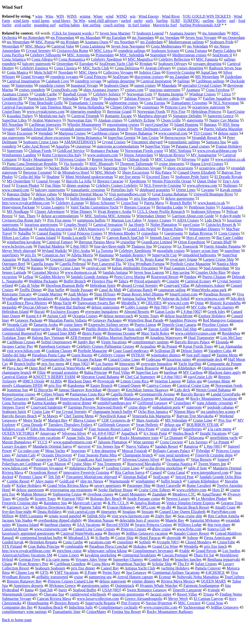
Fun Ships (53, 185)
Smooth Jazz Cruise (165, 238)
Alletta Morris (82, 255)
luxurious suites (179, 359)
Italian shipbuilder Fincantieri (135, 268)
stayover (84, 446)
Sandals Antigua (115, 272)
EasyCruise (236, 111)
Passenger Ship (139, 485)
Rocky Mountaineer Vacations (213, 398)
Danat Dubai (207, 181)
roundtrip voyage (88, 81)
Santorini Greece (221, 116)
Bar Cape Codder (229, 238)
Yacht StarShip (189, 364)
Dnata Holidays (49, 512)
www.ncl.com (178, 303)
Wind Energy (149, 16)
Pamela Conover (208, 568)
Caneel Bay (110, 568)
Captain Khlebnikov (203, 481)
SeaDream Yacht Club (116, 64)
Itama (29, 590)
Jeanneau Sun (17, 390)
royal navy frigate (183, 259)
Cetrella (22, 498)
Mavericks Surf (165, 25)
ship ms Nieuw (91, 481)
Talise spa (194, 381)
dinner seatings (78, 185)
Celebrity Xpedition (106, 59)
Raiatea (37, 268)
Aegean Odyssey (158, 68)
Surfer (221, 21)
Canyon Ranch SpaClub (125, 238)
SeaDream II (222, 55)
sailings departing (121, 81)
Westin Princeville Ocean (171, 181)
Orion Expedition (191, 242)
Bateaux (210, 124)
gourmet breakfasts (38, 298)
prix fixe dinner (83, 568)
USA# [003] (111, 590)
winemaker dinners (165, 355)
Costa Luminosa (92, 46)
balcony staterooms (50, 190)
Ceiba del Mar (29, 177)
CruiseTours (11, 111)
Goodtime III (12, 98)
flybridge (203, 451)
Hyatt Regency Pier (33, 564)
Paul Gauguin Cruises (181, 268)
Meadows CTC (184, 494)
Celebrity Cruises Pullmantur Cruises (105, 346)
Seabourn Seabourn (50, 568)
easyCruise (191, 225)
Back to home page (17, 620)
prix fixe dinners (147, 198)
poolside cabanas (220, 407)
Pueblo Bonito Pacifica (104, 329)
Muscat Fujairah (134, 451)
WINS (72, 16)
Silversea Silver (74, 433)
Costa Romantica (72, 59)
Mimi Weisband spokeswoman (89, 177)
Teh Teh (54, 477)
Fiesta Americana (217, 538)
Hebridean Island (15, 311)
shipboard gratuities (155, 190)
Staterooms (24, 85)
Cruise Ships (81, 464)
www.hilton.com (15, 468)
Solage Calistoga (115, 198)
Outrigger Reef (13, 264)
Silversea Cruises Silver (140, 459)
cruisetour (83, 146)
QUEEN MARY (213, 581)
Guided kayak (12, 542)
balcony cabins (168, 98)
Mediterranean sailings (186, 42)
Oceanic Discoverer (56, 455)
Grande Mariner (50, 294)
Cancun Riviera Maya (54, 599)
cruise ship (168, 429)
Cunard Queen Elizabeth (197, 172)
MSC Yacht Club (96, 68)
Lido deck (182, 390)
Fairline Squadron (217, 98)
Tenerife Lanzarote (187, 590)
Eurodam (86, 64)
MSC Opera (88, 72)
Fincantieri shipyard (147, 142)
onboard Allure (13, 329)
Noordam (65, 72)
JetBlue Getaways (225, 607)
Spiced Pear (184, 477)
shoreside (174, 538)
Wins (49, 16)
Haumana (106, 255)
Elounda (222, 342)
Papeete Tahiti (90, 507)
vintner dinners (143, 581)
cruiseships (149, 233)
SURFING (191, 21)
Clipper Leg (25, 572)
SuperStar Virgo (157, 146)
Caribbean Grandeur (70, 564)
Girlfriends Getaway (114, 425)
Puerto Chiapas (214, 277)
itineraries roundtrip (85, 111)
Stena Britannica (89, 138)
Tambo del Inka (14, 355)
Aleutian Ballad (135, 477)
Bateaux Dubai (18, 194)
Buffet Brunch (75, 281)
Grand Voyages (33, 77)
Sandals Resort (166, 446)
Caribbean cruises (105, 133)
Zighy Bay (163, 516)
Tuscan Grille (158, 329)
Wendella (191, 546)
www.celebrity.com (191, 490)
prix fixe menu (52, 364)
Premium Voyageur (48, 468)
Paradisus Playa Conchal (108, 546)
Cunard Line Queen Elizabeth (182, 512)
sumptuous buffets (91, 220)
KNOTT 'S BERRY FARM (54, 377)
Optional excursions (217, 368)
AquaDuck (129, 433)
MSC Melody (105, 172)
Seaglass (129, 512)
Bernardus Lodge (169, 207)
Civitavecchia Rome (72, 51)
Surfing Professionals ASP (200, 25)
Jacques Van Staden (17, 520)
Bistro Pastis (91, 333)
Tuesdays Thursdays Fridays (70, 425)
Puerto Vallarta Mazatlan (223, 129)
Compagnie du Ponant (224, 364)
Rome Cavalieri (199, 485)
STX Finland (12, 546)
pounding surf (45, 25)
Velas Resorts (201, 459)
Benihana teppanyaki (223, 559)
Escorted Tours (158, 177)
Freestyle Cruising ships (214, 455)
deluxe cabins (46, 194)
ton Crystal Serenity (71, 412)
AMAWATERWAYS (80, 142)
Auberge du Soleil (175, 298)
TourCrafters (234, 577)
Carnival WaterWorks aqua (81, 533)
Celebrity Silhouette (45, 55)
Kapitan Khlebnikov (180, 368)
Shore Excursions (135, 172)
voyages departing (207, 64)
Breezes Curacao (110, 181)
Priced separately (147, 281)
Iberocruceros (175, 138)
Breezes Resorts (66, 603)
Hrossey (113, 390)
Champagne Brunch (113, 129)
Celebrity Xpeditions (135, 251)
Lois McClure (231, 338)
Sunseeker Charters (128, 559)
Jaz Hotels (136, 225)
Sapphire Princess (183, 320)
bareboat (170, 372)
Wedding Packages (43, 281)
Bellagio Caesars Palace (171, 451)
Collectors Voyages (118, 72)
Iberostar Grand (119, 111)
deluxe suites (228, 133)
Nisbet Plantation (163, 225)
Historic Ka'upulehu (225, 303)
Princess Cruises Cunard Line (71, 581)
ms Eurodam (116, 38)
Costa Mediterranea (166, 46)
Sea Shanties (175, 459)
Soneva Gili (216, 529)
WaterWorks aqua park (209, 290)
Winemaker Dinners (204, 229)
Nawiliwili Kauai (113, 416)
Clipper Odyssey (123, 107)
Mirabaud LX (78, 538)
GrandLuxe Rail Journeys (96, 459)
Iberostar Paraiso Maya (97, 242)
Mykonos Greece (62, 585)
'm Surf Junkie (139, 25)
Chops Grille (171, 120)
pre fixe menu (129, 177)
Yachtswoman (194, 607)
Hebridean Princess (206, 111)
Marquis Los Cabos (126, 220)
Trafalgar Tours (14, 338)
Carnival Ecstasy (198, 281)
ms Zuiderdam (151, 42)
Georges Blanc (219, 381)
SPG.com (148, 507)
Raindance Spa (55, 503)
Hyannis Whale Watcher (159, 585)
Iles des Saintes (68, 329)
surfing (208, 21)
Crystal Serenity (38, 51)
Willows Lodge (190, 525)
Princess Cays (175, 107)
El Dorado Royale (228, 177)
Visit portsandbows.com (127, 194)
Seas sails (134, 329)
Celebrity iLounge (70, 203)
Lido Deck (213, 220)
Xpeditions (137, 181)
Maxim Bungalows (16, 442)
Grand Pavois (206, 551)
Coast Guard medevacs (131, 351)
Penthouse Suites (202, 207)
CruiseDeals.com (64, 90)
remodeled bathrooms (199, 255)
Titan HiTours (105, 294)
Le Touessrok (187, 246)
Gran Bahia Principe (44, 546)
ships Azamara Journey (101, 90)
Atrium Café (56, 316)
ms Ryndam (70, 42)
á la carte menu (58, 559)
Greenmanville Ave (57, 359)
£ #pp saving (180, 272)
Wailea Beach (183, 433)
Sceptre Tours (45, 498)
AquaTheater (212, 494)
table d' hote (197, 468)
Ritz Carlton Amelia (223, 516)
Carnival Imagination (23, 81)
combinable (74, 546)
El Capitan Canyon (208, 599)
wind (109, 16)
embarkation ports (166, 407)
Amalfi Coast (225, 507)
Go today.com (28, 451)
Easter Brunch (101, 385)
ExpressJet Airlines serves (108, 325)
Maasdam (169, 85)
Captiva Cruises (159, 385)
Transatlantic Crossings (189, 103)
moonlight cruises (171, 251)
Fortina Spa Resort (126, 612)
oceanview (44, 459)
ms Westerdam (18, 42)
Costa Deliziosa (127, 68)
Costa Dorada (32, 425)
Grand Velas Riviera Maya (67, 485)
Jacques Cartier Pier (17, 346)
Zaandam (159, 494)
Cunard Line (44, 398)
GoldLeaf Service (71, 151)
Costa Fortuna (196, 51)
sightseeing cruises (123, 103)
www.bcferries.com (17, 246)
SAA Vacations (89, 525)
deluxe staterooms (105, 307)
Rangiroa (191, 446)
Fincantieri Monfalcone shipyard (91, 477)
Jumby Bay (86, 342)
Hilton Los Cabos (15, 238)
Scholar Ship (162, 564)
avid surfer (23, 25)
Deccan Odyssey (35, 307)
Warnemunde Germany (20, 594)
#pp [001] (161, 307)
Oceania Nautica (179, 464)
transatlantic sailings (184, 142)
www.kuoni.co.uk (211, 203)
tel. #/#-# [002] (103, 433)
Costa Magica (17, 72)
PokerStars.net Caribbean (21, 464)
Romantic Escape (118, 116)
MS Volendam (176, 420)
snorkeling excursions (55, 229)
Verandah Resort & (206, 138)
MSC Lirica (103, 51)
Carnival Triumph (85, 116)
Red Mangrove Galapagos (223, 320)
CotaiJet (172, 281)
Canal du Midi (110, 290)
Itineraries (127, 364)
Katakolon (106, 438)
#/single (214, 590)
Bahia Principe (95, 372)
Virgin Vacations (114, 342)
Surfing (162, 21)
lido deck (238, 298)
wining (85, 16)
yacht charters (223, 307)
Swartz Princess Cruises (153, 525)
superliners (10, 255)
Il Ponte (91, 572)
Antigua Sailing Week (139, 298)
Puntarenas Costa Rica (87, 394)
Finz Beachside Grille (46, 103)
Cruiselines (182, 403)
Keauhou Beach (50, 607)
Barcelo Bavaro (193, 394)
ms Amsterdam (213, 33)
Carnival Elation (14, 377)
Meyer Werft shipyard (19, 251)
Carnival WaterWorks (68, 368)
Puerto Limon (145, 325)
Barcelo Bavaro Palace (192, 342)
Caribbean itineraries (45, 124)
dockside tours (86, 168)
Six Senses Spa (108, 446)
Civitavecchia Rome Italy (22, 220)
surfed (126, 21)
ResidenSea (231, 333)
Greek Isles (216, 311)
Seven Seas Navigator (128, 46)
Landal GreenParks (225, 394)
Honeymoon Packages (77, 398)
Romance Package (105, 151)
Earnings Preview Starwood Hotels (95, 407)
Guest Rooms (82, 355)
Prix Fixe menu (59, 220)
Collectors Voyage (147, 168)
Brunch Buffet (181, 203)
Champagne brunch (138, 455)
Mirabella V (130, 303)
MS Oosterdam (18, 181)
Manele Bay (174, 520)
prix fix (30, 255)
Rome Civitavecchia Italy (62, 155)
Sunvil (180, 307)
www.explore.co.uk (230, 159)
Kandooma (76, 385)
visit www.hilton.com (23, 351)
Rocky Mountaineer (37, 159)
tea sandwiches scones (218, 412)
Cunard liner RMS (62, 333)
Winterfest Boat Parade (145, 320)
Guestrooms (173, 233)
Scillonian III (165, 351)
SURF (175, 21)
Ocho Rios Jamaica (153, 412)
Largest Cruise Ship (218, 259)
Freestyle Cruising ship (20, 503)
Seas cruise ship (190, 516)
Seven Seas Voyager (201, 38)
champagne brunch (16, 372)
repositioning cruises (123, 124)
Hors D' (218, 490)
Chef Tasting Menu (79, 416)
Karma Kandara (44, 403)
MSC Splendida (132, 55)
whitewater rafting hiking (107, 551)
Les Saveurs (198, 442)
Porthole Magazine (92, 351)
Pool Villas (121, 372)
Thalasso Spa (141, 246)
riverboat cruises (100, 494)
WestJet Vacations (16, 459)
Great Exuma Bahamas (170, 194)
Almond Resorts (136, 311)
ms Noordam (124, 42)
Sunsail (77, 429)
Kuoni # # (33, 316)
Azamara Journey (182, 33)
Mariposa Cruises (71, 133)
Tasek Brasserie (147, 368)
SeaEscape (161, 477)
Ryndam (146, 64)
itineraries (108, 512)
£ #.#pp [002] (191, 311)
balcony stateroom (36, 64)
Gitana (7, 564)
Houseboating (38, 603)
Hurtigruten (109, 398)
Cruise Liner (202, 420)
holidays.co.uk (13, 429)
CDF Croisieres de (116, 420)
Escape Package (89, 359)
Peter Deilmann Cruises (152, 129)
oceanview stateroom (208, 107)
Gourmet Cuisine (63, 259)
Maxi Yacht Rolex (155, 333)
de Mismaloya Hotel (73, 172)
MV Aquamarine (204, 155)
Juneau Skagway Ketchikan (80, 390)
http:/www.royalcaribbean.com (26, 203)
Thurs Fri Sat (204, 555)
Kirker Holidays (29, 485)
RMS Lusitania (31, 516)
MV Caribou (193, 372)
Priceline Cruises (215, 325)
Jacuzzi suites (160, 594)
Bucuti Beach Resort (193, 507)
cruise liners (73, 325)
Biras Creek (125, 259)
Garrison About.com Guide (193, 216)
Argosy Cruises (159, 220)
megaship (9, 307)
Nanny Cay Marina (224, 120)
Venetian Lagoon (167, 381)
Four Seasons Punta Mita (97, 455)
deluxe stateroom (113, 581)
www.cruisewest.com (50, 529)
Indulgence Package (84, 468)
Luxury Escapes (14, 446)
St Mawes (50, 416)
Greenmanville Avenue (157, 394)
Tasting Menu (227, 355)
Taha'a (123, 281)
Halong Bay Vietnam (48, 338)
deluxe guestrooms (179, 198)
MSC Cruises (165, 159)
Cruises (104, 259)
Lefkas (28, 277)
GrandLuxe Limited (156, 242)
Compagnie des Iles (17, 607)
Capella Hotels (122, 394)
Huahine (53, 177)
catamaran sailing (172, 290)
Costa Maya (101, 564)
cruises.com (134, 90)
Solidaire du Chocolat (19, 359)
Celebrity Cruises (111, 355)
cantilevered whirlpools (88, 594)
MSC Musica (35, 46)
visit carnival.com (81, 512)
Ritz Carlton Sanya (130, 472)
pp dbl (166, 507)
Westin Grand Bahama (213, 390)
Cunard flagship (49, 233)
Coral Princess (95, 77)
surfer (138, 21)
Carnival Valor (62, 46)
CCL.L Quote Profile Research (161, 211)
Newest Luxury (178, 498)
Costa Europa (154, 103)
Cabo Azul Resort (36, 146)
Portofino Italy (122, 190)
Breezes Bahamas (138, 133)
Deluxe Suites (191, 351)
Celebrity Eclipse (141, 120)
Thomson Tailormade (136, 164)
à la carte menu (219, 429)
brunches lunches (188, 559)
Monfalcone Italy (52, 116)
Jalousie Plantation (112, 442)
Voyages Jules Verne (91, 559)
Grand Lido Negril (141, 229)
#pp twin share (218, 525)
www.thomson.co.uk (81, 272)
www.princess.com (210, 298)
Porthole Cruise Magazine (190, 264)
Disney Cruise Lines (64, 268)
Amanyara (48, 433)
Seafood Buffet (84, 590)
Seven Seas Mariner (115, 33)
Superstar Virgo (115, 168)
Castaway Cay (18, 507)
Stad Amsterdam (216, 268)
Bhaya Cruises (84, 420)
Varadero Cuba (220, 351)
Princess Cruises (133, 529)
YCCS (42, 442)
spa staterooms (13, 138)
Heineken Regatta (43, 542)
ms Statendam (143, 38)
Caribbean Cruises (21, 342)
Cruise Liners (68, 555)
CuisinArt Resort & (221, 225)
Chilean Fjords (40, 151)
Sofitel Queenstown (56, 342)
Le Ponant (221, 442)
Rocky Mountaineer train (139, 438)
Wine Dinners (81, 211)
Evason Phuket (27, 185)
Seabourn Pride (221, 42)
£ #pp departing (104, 451)
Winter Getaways (15, 398)
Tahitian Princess (137, 98)
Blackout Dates (80, 381)
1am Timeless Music (56, 107)
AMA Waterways (91, 229)
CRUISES (154, 303)
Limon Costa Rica (134, 381)
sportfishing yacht (224, 438)
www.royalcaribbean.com (217, 151)
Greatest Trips (231, 503)
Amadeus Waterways (166, 338)
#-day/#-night (230, 216)
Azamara (193, 90)
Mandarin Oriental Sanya (52, 446)
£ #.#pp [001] (171, 377)
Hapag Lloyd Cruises (206, 164)
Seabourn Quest (116, 85)
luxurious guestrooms (41, 225)
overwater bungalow (156, 364)
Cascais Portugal (175, 555)
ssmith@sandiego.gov (114, 403)
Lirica (226, 94)
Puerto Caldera (224, 51)
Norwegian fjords (228, 385)
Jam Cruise (150, 138)
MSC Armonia (78, 55)
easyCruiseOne (157, 124)
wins (38, 16)
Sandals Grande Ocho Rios (220, 477)
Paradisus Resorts (217, 294)
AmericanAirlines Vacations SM (27, 555)
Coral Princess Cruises (84, 233)
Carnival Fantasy (59, 242)
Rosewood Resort (164, 277)
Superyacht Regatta (100, 603)
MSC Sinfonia (180, 151)
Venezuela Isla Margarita (151, 416)
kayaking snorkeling (100, 555)
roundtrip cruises (52, 85)
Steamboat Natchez (131, 564)
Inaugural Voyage (84, 85)
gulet (205, 159)
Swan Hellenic (147, 425)
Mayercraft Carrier (87, 503)
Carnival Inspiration (155, 81)
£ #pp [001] (213, 446)
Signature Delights (187, 116)
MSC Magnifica (140, 59)
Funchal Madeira (51, 246)
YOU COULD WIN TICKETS (207, 16)
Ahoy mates (44, 481)
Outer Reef (37, 368)
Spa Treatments (109, 464)
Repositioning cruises (18, 394)
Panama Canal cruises (192, 146)
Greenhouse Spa (14, 198)
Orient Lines (185, 190)
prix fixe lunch (215, 546)
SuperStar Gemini (121, 138)
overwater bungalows (101, 311)
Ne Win (79, 21)
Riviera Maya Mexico (178, 581)
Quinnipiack (124, 585)
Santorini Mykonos (205, 520)
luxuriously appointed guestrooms (28, 533)
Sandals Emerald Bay (37, 129)
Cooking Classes (59, 351)
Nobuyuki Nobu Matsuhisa (198, 577)
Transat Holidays (229, 146)
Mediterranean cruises (189, 55)
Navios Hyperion (159, 603)
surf (232, 21)
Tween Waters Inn (212, 464)
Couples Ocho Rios (210, 272)
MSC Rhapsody (101, 164)
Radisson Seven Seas (225, 68)
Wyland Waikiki (54, 251)
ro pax (87, 259)
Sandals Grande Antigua (89, 277)
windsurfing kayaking (24, 242)
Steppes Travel (13, 407)
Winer (98, 16)
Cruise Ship (124, 538)
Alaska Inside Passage (76, 298)
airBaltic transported (52, 577)
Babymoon (107, 298)
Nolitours (230, 185)
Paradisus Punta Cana (49, 355)
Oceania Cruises (85, 316)
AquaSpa (62, 146)
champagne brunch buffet (112, 412)
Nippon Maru (184, 412)
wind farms (40, 21)
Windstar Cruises (202, 94)
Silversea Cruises (72, 159)
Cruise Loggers (52, 207)
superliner (232, 251)
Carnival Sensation (108, 225)
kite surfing (92, 25)
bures (63, 590)
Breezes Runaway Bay (24, 581)
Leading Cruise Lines (123, 468)
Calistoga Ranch (139, 290)
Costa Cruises (229, 233)
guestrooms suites (95, 585)
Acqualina (148, 346)
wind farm (21, 21)
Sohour (192, 538)
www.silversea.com (202, 185)
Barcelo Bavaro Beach (19, 416)
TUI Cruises (202, 133)
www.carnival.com (172, 133)
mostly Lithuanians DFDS (22, 385)
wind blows (61, 21)
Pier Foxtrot (130, 603)
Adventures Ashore (210, 285)
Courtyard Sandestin (46, 407)
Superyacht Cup (164, 255)
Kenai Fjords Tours (198, 346)
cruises (116, 229)
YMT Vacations (66, 572)
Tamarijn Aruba (45, 325)
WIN (60, 16)
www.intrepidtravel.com (209, 472)
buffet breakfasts (83, 198)
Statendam (158, 55)
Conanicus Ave (53, 255)
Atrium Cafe (26, 455)
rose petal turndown (174, 455)
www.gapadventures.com (72, 442)
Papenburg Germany (55, 346)
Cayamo (207, 190)
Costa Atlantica (14, 59)
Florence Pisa (102, 281)
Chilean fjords (138, 159)
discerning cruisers (148, 77)
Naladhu (24, 233)
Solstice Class (150, 72)
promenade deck (209, 359)
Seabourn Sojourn (165, 51)
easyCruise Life (200, 377)
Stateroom (15, 151)
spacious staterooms (164, 90)
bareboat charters (58, 525)
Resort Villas (187, 594)
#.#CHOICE (215, 572)
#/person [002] (73, 498)
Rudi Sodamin (33, 259)
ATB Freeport (80, 338)
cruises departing (190, 68)
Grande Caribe (45, 94)
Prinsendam (104, 55)
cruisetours (150, 107)
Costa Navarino (14, 403)
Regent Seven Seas (106, 159)
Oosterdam (64, 64)
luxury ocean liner (205, 251)
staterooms (194, 120)
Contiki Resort (18, 481)
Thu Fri (183, 564)
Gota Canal (176, 472)
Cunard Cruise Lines (124, 359)
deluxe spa (172, 425)
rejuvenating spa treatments (71, 490)
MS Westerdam (207, 77)
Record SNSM (117, 525)
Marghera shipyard (152, 116)
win (133, 16)
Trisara (208, 594)
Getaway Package (28, 320)
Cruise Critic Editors (154, 490)
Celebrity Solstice (107, 94)
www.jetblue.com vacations (39, 438)
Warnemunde (119, 481)
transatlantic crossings (88, 190)
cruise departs (187, 129)
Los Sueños (231, 551)
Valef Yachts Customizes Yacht (94, 207)
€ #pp (96, 238)
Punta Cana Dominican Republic (32, 164)
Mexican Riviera (172, 155)
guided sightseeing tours (110, 368)
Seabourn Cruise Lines (40, 142)
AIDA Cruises (188, 220)
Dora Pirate (146, 429)
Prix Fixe (178, 111)
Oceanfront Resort (43, 472)
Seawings (78, 451)
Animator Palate (171, 398)
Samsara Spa (216, 142)
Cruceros (165, 246)
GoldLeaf (67, 481)
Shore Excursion (19, 133)
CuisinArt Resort (15, 529)
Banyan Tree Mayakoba (195, 416)
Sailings (183, 81)
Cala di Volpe (29, 285)
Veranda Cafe (17, 325)
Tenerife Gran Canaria (179, 325)
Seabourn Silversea (206, 211)
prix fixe (55, 385)
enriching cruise (69, 551)
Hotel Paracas (150, 538)
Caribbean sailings (210, 81)
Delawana (196, 438)
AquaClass (209, 72)
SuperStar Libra (14, 120)
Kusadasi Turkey (20, 116)
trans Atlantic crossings (215, 403)
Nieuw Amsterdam (138, 155)
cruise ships (137, 407)
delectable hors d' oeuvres (139, 520)
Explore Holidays (211, 316)
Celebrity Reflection (174, 59)
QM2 (21, 268)
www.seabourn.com (102, 155)
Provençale (106, 381)
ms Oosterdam (233, 38)
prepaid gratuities (64, 372)
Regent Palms (172, 229)
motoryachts (40, 329)
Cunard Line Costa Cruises (94, 529)
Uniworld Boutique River (213, 194)
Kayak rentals (230, 190)
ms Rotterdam (34, 38)
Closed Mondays (198, 542)
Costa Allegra (42, 59)
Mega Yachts (55, 451)
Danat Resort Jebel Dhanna (142, 294)
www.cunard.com (15, 190)
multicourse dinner (77, 403)
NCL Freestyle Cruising (162, 185)
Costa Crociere (171, 442)
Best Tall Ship (186, 329)
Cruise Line (41, 412)
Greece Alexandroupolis (143, 599)
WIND (121, 16)
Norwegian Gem (139, 94)
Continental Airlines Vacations (176, 572)
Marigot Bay (57, 420)
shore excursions (180, 168)
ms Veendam (169, 38)
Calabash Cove (57, 81)
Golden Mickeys (52, 277)
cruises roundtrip (32, 90)
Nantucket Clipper (42, 98)
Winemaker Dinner (151, 216)
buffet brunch (171, 481)
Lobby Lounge (136, 307)
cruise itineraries (171, 164)
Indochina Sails (81, 607)
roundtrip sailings (131, 51)
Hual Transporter (201, 338)
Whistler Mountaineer (84, 124)
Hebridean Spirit (103, 285)
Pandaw (190, 277)
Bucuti (39, 311)
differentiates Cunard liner (22, 168)
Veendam (45, 133)
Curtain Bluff (221, 242)
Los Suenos (104, 364)
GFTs (44, 572)
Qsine (199, 303)
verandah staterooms (76, 129)
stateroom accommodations (118, 146)
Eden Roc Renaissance (48, 429)
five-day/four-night (16, 512)
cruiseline (127, 242)
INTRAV (138, 355)
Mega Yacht (62, 303)
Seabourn (111, 98)
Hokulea (140, 546)
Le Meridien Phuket (211, 498)
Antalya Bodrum (147, 503)
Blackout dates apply (225, 372)
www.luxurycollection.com (98, 599)
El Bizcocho (43, 390)
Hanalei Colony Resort (191, 533)
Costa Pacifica (13, 55)
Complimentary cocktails (118, 607)
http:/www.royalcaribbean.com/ (26, 551)
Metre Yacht (32, 420)
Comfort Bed (159, 559)
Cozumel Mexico (45, 272)
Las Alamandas (230, 346)
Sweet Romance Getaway (147, 590)
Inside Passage (81, 290)
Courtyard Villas (176, 285)
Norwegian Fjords (151, 111)
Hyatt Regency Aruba (114, 211)
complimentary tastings (150, 342)
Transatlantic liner (67, 612)
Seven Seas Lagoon (149, 272)
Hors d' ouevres (198, 238)
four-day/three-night (109, 246)
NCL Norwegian (226, 103)
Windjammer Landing (19, 155)
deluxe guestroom (30, 490)
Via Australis (73, 164)
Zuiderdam (233, 77)
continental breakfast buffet (41, 538)
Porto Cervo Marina (129, 277)
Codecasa (153, 359)
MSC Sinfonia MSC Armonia (108, 216)
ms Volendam (197, 46)
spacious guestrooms (128, 594)
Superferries (192, 429)
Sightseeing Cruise (67, 494)
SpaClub (46, 590)
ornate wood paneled (65, 516)
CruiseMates (96, 612)
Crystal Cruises (113, 142)
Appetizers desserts (28, 585)
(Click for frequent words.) (73, 33)
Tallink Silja (96, 516)
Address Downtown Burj (54, 507)
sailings (191, 98)
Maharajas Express (139, 398)
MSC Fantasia (207, 59)
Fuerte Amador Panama (222, 246)
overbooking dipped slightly (60, 520)
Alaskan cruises (110, 120)
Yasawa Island (27, 525)
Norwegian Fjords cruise (144, 151)
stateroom (194, 407)
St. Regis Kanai (152, 259)
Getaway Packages (107, 320)
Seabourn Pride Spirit (192, 177)
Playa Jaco (15, 368)
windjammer (145, 481)
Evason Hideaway (121, 507)
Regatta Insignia (170, 94)
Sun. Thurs (26, 216)
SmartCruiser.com (184, 294)
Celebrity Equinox (34, 68)
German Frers (29, 559)
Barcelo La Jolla (79, 181)
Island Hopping (186, 124)
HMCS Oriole (33, 381)
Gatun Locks (165, 311)
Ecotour (165, 577)
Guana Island (45, 238)
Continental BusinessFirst (22, 333)
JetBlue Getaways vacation (147, 533)
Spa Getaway (136, 572)
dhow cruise (161, 529)
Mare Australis (147, 420)
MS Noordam (12, 124)
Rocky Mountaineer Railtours (170, 612)
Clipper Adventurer (50, 211)
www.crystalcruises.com (45, 111)
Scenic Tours (149, 316)
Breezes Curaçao (137, 207)
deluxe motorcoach (118, 316)
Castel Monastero (132, 494)
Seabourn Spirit (14, 412)
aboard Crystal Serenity (139, 285)
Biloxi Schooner (102, 203)
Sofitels (145, 542)
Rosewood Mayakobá (144, 464)
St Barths (102, 538)
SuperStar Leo (147, 372)
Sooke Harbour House (115, 490)
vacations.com (100, 542)
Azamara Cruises (15, 94)
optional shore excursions (50, 138)
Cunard (156, 472)
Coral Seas (214, 603)
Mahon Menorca (34, 494)
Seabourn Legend (149, 33)
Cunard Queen (129, 385)
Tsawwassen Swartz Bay (96, 303)
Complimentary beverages (153, 551)
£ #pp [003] (79, 246)
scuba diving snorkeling (163, 468)
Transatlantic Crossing (86, 103)
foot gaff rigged (198, 355)
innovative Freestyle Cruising (86, 472)
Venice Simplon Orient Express (190, 503)
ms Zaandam (179, 77)
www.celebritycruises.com (195, 333)
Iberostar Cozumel (37, 172)
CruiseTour (129, 203)
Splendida (70, 98)
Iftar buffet (56, 290)
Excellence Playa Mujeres (27, 303)
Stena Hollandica (91, 107)
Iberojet (114, 533)
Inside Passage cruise (143, 498)
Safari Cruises (206, 564)
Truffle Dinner (30, 290)
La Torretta (104, 251)
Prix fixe (225, 420)
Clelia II (64, 459)
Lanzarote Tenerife (217, 329)
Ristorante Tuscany (17, 294)
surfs (149, 21)
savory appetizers (107, 485)
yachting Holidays (175, 568)
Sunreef (223, 459)
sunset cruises (144, 85)
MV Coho (198, 307)
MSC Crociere (189, 603)
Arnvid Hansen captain (135, 577)
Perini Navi (111, 572)
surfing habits (69, 25)
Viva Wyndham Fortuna (145, 264)
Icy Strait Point (155, 433)
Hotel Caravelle (168, 485)
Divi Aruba (81, 251)
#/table (184, 551)
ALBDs (56, 381)
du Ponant (169, 346)
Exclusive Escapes (64, 311)
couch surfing (114, 25)
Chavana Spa (54, 594)
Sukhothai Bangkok (17, 229)
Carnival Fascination (18, 107)
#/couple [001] (168, 542)
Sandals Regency (132, 255)
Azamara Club (232, 207)
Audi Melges (78, 294)
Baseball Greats (75, 94)
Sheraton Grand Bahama (100, 377)
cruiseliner (125, 542)
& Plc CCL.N (118, 503)
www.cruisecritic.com (160, 607)
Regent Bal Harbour (69, 307)
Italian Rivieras (201, 233)
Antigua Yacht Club (139, 568)
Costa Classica (65, 68)
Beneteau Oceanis (121, 333)
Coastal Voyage (48, 181)
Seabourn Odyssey (172, 64)
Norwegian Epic (79, 120)
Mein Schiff (43, 72)
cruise (78, 577)
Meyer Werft (178, 599)
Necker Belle (59, 168)
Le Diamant (173, 438)
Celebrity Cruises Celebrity (117, 185)
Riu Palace (163, 172)
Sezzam (147, 512)
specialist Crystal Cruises (202, 85)
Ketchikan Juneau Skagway (147, 390)
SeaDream (121, 77)
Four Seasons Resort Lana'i (110, 429)
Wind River (171, 16)
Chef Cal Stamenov (140, 377)
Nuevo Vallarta (137, 446)
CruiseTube (226, 542)
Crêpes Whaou (52, 394)
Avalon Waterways (46, 120)
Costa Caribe (73, 542)
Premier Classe (30, 477)
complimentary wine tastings (24, 612)
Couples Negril (75, 225)
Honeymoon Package (18, 207)
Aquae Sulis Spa (79, 438)
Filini (41, 372)
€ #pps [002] (80, 364)
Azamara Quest (96, 42)
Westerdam (10, 46)
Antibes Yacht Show (48, 198)
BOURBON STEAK (202, 425)
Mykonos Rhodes (121, 233)
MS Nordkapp (18, 211)
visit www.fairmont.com (130, 516)
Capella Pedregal (72, 264)
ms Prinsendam (62, 38)
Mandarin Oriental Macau (83, 194)
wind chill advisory (103, 21)
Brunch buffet (25, 364)
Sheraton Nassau (101, 520)
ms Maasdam (90, 38)
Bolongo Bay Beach (106, 498)
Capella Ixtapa (42, 264)
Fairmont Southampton (201, 585)
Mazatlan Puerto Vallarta (67, 320)
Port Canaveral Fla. (107, 264)
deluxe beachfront (179, 316)
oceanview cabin (212, 168)
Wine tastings (143, 442)
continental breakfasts (139, 555)
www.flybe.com (189, 529)
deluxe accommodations (60, 216)
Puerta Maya (154, 203)
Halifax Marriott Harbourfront (120, 338)
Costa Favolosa (218, 90)
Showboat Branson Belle (65, 285)
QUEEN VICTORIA (18, 433)
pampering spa (100, 577)
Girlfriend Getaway (153, 403)
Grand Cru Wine (165, 546)
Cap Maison (56, 464)
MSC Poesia (45, 42)
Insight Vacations (213, 433)
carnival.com (96, 268)
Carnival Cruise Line (193, 385)
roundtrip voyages (64, 77)
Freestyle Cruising (180, 72)
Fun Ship (91, 98)
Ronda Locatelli (74, 238)
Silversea (188, 159)
